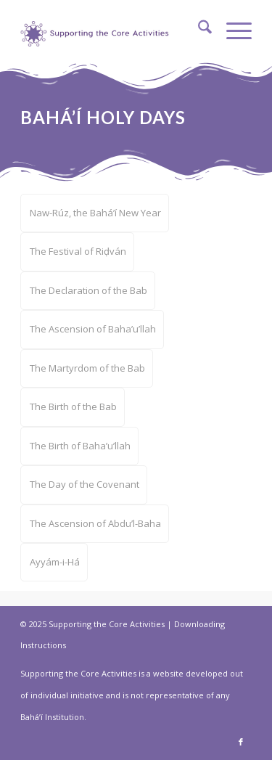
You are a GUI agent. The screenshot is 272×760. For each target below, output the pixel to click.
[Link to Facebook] (241, 742)
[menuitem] (198, 29)
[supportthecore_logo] (96, 29)
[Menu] (232, 29)
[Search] (198, 29)
